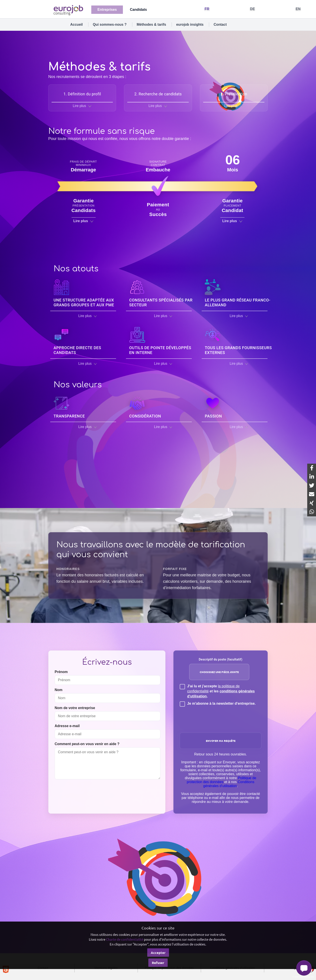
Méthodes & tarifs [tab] (151, 24)
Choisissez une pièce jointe (219, 672)
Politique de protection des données (221, 780)
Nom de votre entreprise (75, 708)
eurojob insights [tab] (189, 24)
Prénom (61, 672)
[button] (304, 968)
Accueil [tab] (76, 24)
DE (252, 9)
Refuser (158, 962)
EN (298, 9)
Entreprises (107, 9)
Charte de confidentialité (124, 939)
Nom (59, 690)
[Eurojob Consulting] (68, 9)
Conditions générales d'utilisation (228, 784)
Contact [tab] (220, 24)
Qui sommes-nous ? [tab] (110, 24)
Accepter (158, 952)
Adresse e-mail (67, 726)
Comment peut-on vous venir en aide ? (87, 744)
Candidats (138, 9)
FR (207, 9)
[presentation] (221, 718)
